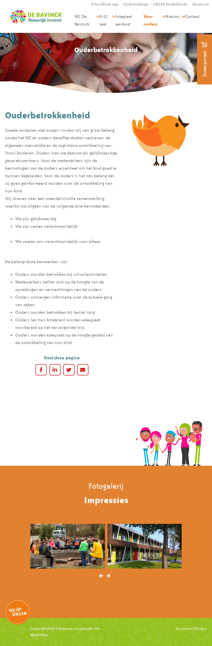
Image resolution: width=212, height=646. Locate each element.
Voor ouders (151, 20)
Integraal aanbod (123, 20)
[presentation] (101, 576)
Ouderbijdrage (135, 4)
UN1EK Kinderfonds (170, 4)
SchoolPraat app (105, 4)
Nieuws (173, 16)
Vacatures (200, 4)
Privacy (201, 628)
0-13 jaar (103, 20)
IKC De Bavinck (82, 20)
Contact (192, 16)
